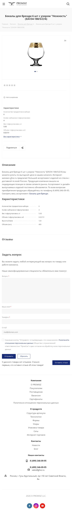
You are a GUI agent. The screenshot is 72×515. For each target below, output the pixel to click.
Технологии (36, 416)
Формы (36, 420)
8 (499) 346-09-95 (38, 460)
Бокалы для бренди (38, 193)
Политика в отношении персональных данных (36, 402)
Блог (36, 449)
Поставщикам (36, 392)
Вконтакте (29, 505)
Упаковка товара (36, 427)
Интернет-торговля (36, 435)
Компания (36, 380)
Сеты (36, 431)
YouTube (42, 505)
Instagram (36, 505)
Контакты (36, 441)
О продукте (36, 409)
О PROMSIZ (36, 384)
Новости (36, 445)
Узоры (36, 424)
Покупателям (36, 388)
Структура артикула (36, 413)
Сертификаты (36, 399)
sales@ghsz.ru (38, 470)
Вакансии (36, 395)
